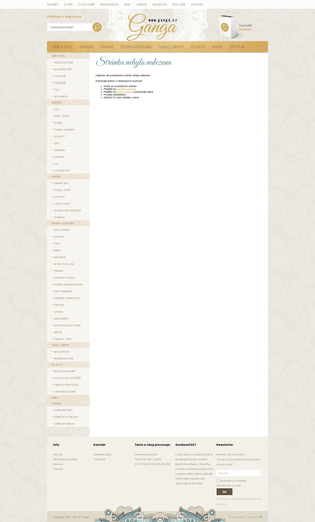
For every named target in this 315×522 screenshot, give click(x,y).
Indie (127, 4)
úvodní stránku (125, 91)
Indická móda (109, 4)
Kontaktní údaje (102, 454)
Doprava (58, 469)
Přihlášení (54, 16)
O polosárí (86, 4)
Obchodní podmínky (65, 459)
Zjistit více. (221, 503)
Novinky (52, 4)
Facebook (159, 4)
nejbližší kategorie (126, 89)
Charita (141, 4)
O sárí (68, 4)
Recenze (58, 464)
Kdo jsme (179, 4)
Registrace (73, 16)
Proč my (57, 454)
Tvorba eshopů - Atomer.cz (245, 517)
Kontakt (197, 4)
